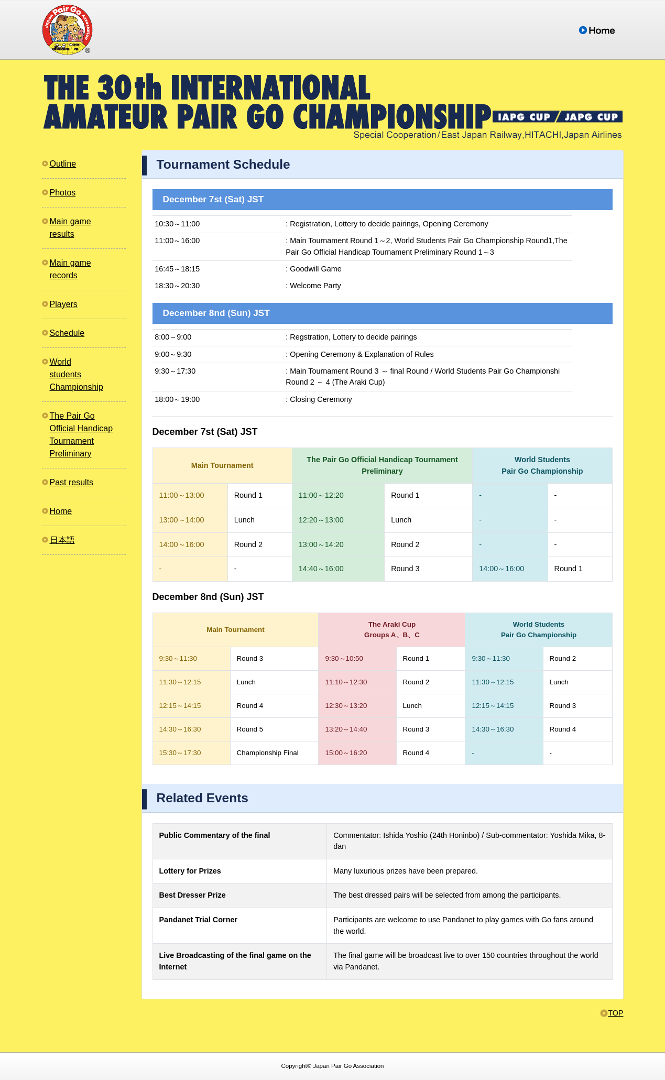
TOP (615, 1013)
